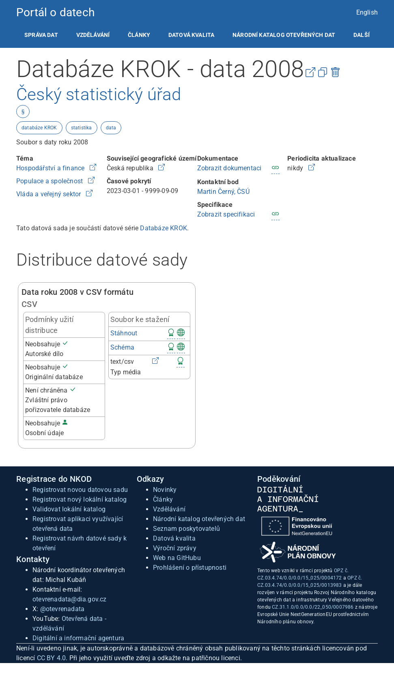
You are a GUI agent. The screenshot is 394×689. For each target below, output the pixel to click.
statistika (81, 128)
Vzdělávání (93, 35)
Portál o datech (55, 12)
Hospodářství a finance (51, 168)
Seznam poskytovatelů (186, 528)
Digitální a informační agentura (78, 638)
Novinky (165, 490)
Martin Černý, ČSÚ (223, 191)
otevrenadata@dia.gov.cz (69, 599)
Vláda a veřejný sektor (49, 194)
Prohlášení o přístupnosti (189, 567)
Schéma (122, 347)
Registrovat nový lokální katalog (79, 499)
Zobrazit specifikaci (226, 214)
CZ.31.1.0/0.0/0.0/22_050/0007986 (312, 607)
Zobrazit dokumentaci (229, 168)
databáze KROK (39, 128)
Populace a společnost (50, 181)
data (111, 128)
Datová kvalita (191, 35)
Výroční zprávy (174, 548)
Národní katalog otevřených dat (199, 519)
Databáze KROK (163, 228)
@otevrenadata (62, 609)
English (367, 12)
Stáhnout (124, 333)
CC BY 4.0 (51, 658)
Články (139, 35)
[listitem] (41, 35)
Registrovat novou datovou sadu (80, 490)
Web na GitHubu (177, 558)
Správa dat (41, 35)
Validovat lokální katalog (68, 509)
